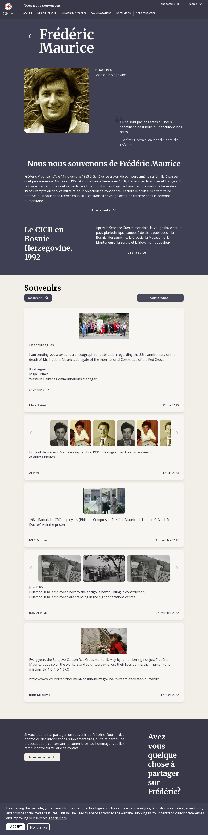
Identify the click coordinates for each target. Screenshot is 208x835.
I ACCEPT (15, 826)
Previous (33, 433)
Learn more (57, 818)
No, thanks (38, 827)
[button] (27, 13)
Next (175, 433)
